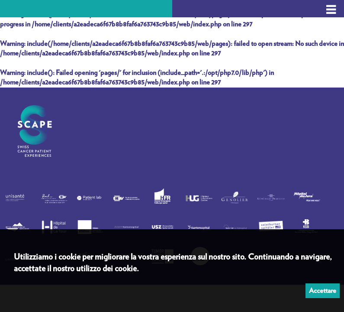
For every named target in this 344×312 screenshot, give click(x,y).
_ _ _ (330, 5)
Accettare (322, 290)
